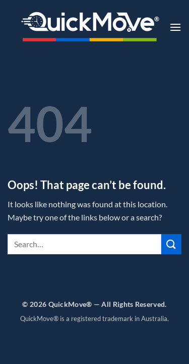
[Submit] (171, 244)
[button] (175, 27)
